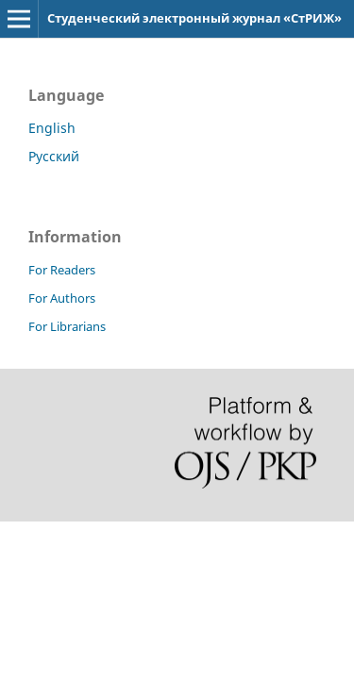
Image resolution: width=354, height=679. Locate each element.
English (52, 128)
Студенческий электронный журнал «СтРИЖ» (194, 17)
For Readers (61, 269)
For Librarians (67, 326)
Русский (53, 156)
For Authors (61, 298)
